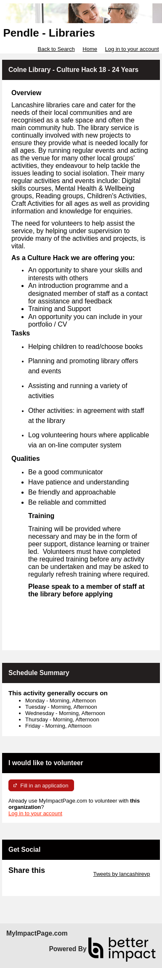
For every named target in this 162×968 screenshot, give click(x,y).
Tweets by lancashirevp (121, 874)
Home (89, 49)
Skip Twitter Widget (68, 874)
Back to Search (55, 49)
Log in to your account (132, 49)
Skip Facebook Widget (35, 880)
